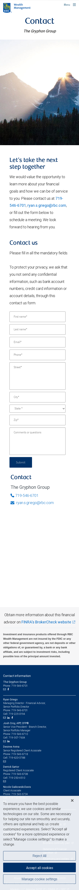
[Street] (37, 376)
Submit (20, 462)
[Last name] (37, 329)
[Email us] (5, 689)
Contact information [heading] (17, 676)
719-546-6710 (19, 734)
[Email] (37, 342)
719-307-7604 (17, 737)
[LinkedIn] (9, 718)
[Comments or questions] (37, 441)
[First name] (37, 316)
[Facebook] (8, 689)
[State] (37, 409)
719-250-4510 (17, 778)
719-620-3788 (17, 757)
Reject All (39, 856)
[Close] (72, 800)
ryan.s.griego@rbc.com (46, 205)
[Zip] (37, 420)
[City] (37, 397)
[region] (39, 843)
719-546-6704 (19, 794)
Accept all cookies (39, 868)
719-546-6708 (19, 774)
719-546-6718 (19, 754)
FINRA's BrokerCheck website (46, 622)
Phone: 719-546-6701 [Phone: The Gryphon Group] (15, 685)
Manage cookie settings (39, 879)
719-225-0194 (17, 714)
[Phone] (37, 355)
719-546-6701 (25, 495)
